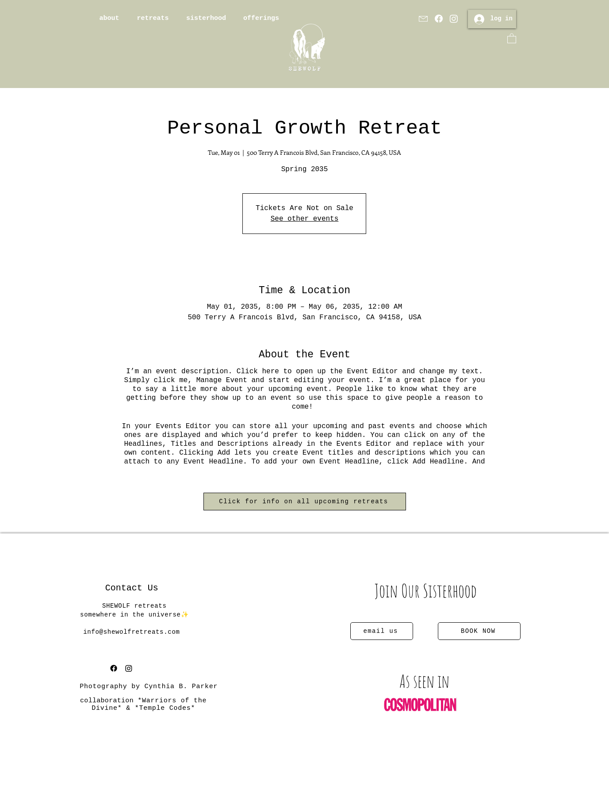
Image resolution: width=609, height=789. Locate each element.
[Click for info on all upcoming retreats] (304, 501)
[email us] (381, 631)
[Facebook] (438, 18)
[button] (511, 38)
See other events (305, 219)
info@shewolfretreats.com (131, 632)
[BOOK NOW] (479, 631)
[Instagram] (453, 18)
